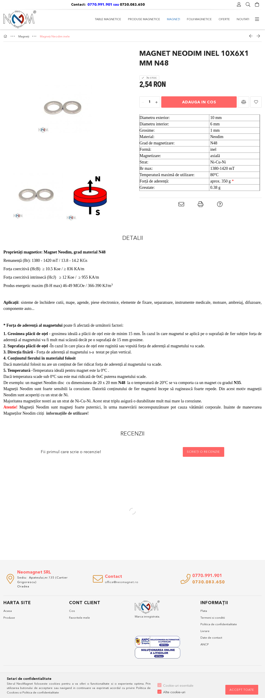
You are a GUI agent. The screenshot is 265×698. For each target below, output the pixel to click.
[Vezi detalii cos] (257, 4)
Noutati (101, 19)
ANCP (204, 644)
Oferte (119, 19)
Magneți (170, 19)
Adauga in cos (199, 102)
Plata (203, 611)
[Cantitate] (149, 102)
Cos (72, 611)
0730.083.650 (133, 4)
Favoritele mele (79, 617)
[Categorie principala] (5, 36)
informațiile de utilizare (66, 413)
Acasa (7, 611)
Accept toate (241, 689)
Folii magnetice (144, 19)
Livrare (205, 631)
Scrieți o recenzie (203, 451)
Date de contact (211, 637)
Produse (9, 617)
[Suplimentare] (257, 19)
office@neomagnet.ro (121, 582)
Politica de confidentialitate (218, 624)
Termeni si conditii (212, 617)
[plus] (156, 102)
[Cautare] (248, 4)
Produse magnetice (200, 19)
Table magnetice (236, 19)
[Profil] (238, 4)
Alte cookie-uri (174, 692)
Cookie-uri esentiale (178, 685)
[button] (243, 102)
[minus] (143, 102)
